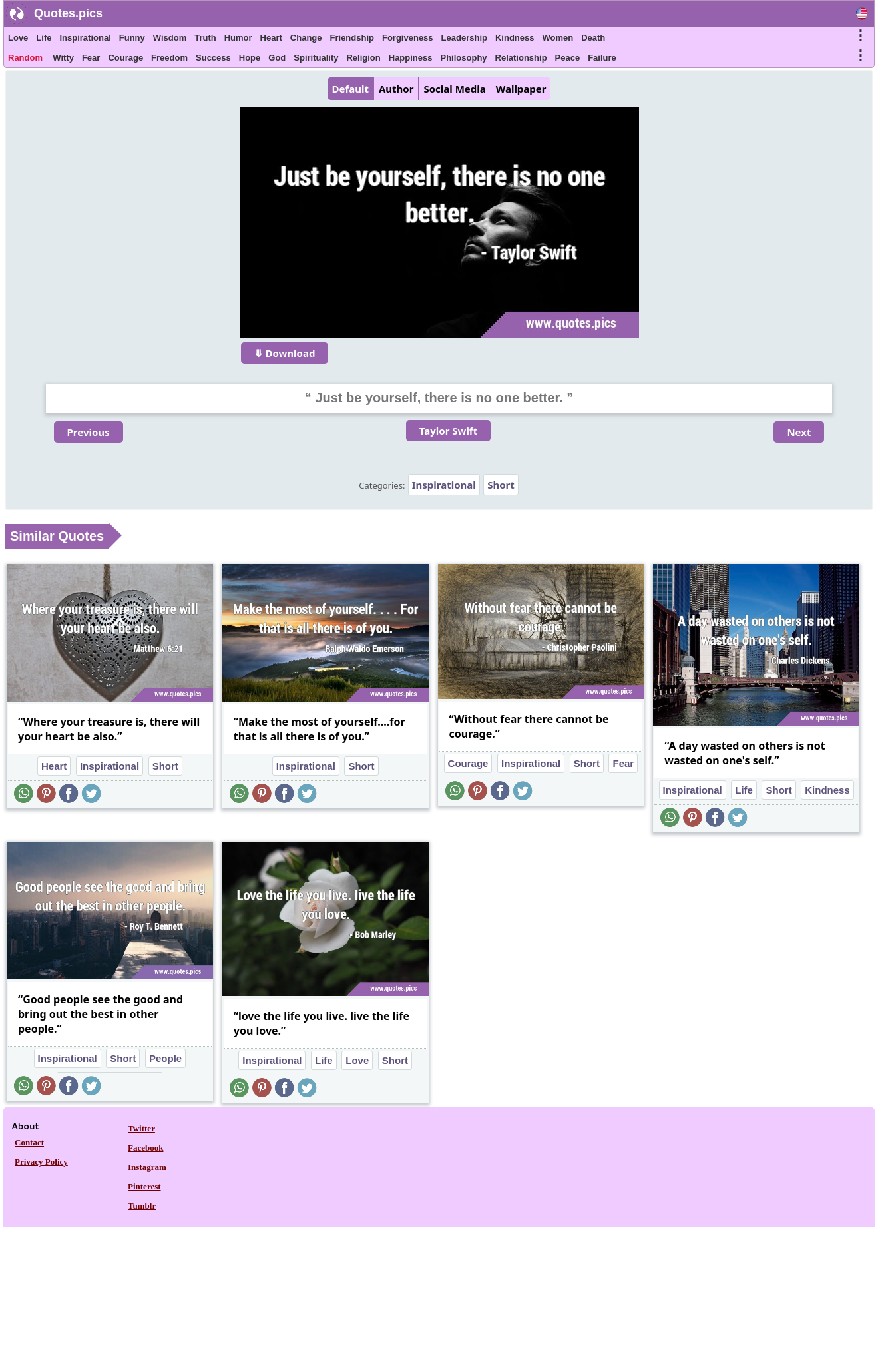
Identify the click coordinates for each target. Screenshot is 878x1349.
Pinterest (144, 1186)
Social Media (454, 88)
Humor (238, 38)
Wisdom (169, 38)
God (277, 58)
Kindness (515, 38)
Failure (602, 58)
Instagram (147, 1167)
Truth (205, 38)
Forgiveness (407, 38)
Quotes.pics (68, 13)
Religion (363, 58)
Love (18, 38)
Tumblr (142, 1206)
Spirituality (316, 58)
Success (213, 58)
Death (593, 38)
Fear (91, 58)
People (165, 1058)
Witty (63, 58)
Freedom (169, 58)
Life (43, 38)
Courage (125, 58)
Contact (29, 1142)
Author (396, 88)
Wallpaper (521, 88)
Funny (132, 38)
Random (25, 58)
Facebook (145, 1148)
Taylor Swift (448, 430)
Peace (567, 58)
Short (501, 484)
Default (350, 88)
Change (306, 38)
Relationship (521, 58)
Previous (88, 432)
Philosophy (464, 58)
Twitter (141, 1128)
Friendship (352, 38)
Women (557, 38)
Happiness (411, 58)
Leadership (464, 38)
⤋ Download (285, 353)
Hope (250, 58)
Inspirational (84, 38)
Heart (271, 38)
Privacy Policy (41, 1162)
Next (799, 432)
